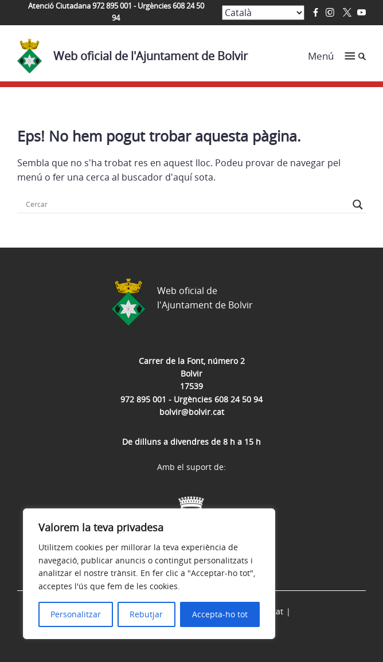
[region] (149, 573)
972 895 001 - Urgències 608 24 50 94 (191, 399)
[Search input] (186, 205)
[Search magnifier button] (358, 205)
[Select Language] (263, 12)
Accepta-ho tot (220, 614)
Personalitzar (75, 614)
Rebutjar (146, 614)
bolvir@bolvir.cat (191, 411)
